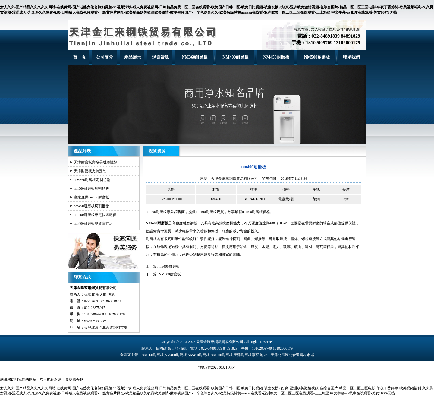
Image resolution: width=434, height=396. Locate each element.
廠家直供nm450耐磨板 (91, 197)
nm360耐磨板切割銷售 (91, 188)
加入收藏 (318, 29)
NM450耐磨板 (276, 57)
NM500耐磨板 (317, 57)
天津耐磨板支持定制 (90, 171)
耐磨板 (151, 239)
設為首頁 (301, 29)
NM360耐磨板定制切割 (92, 180)
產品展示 (132, 57)
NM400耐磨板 (235, 57)
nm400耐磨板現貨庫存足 (93, 223)
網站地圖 (353, 29)
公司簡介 (104, 57)
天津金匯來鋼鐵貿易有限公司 (234, 178)
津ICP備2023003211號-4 (217, 367)
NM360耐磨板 (195, 57)
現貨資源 (160, 57)
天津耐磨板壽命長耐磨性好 (95, 162)
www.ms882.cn (95, 321)
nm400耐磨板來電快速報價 (95, 215)
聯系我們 (336, 29)
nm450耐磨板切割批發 (91, 206)
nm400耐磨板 (156, 212)
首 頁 (79, 57)
